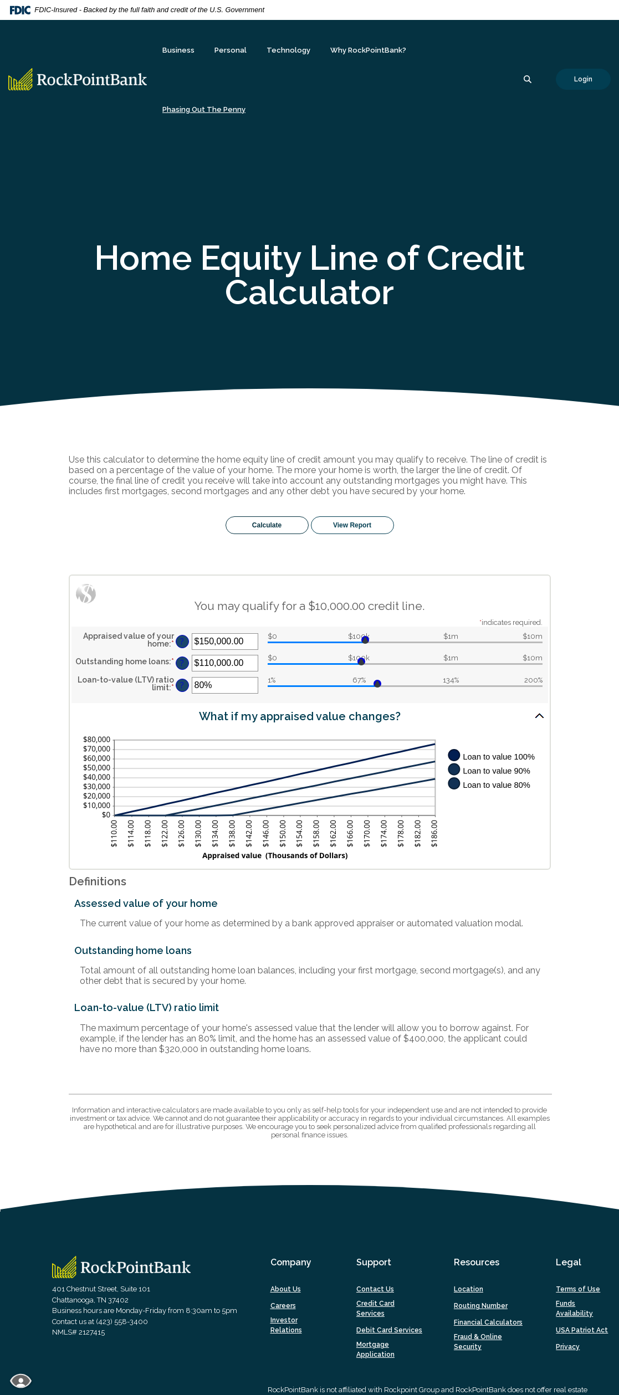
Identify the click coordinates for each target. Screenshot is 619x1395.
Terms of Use (578, 1289)
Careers (283, 1306)
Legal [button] (568, 1262)
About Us (285, 1289)
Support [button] (373, 1262)
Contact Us (375, 1289)
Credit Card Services (375, 1308)
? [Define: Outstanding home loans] (182, 663)
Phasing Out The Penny (203, 109)
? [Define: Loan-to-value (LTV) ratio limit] (182, 685)
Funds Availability (574, 1308)
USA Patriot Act (582, 1330)
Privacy (568, 1347)
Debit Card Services (389, 1330)
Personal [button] (230, 50)
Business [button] (178, 50)
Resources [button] (476, 1262)
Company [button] (290, 1262)
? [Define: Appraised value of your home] (182, 641)
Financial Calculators (488, 1322)
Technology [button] (288, 50)
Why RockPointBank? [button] (368, 50)
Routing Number (481, 1306)
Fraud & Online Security (478, 1342)
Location (468, 1289)
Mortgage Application (375, 1349)
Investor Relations (286, 1325)
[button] (309, 716)
